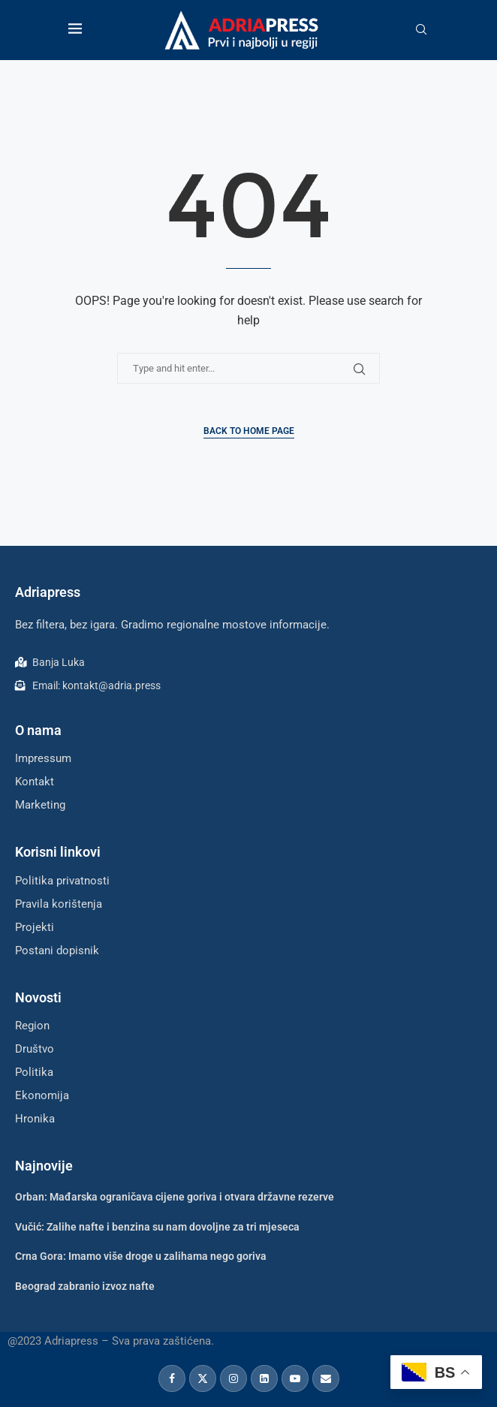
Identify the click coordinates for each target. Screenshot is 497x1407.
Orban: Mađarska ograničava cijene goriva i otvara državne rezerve (174, 1197)
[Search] (421, 30)
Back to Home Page (248, 431)
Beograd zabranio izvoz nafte (85, 1286)
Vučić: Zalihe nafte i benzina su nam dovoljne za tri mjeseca (157, 1227)
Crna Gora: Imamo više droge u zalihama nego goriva (141, 1256)
